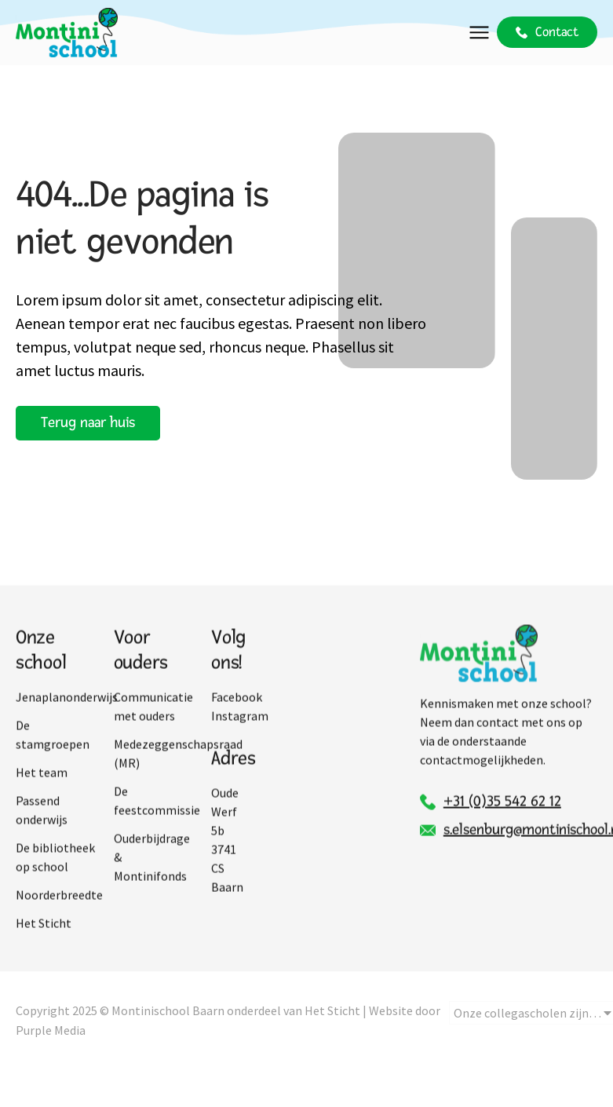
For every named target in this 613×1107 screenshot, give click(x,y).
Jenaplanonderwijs (57, 723)
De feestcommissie (155, 826)
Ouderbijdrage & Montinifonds (152, 883)
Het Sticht (43, 949)
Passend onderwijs (42, 836)
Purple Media (51, 1046)
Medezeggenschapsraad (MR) (155, 779)
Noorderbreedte (57, 921)
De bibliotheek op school (55, 883)
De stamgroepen (52, 760)
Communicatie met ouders (153, 732)
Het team (42, 798)
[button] (479, 32)
